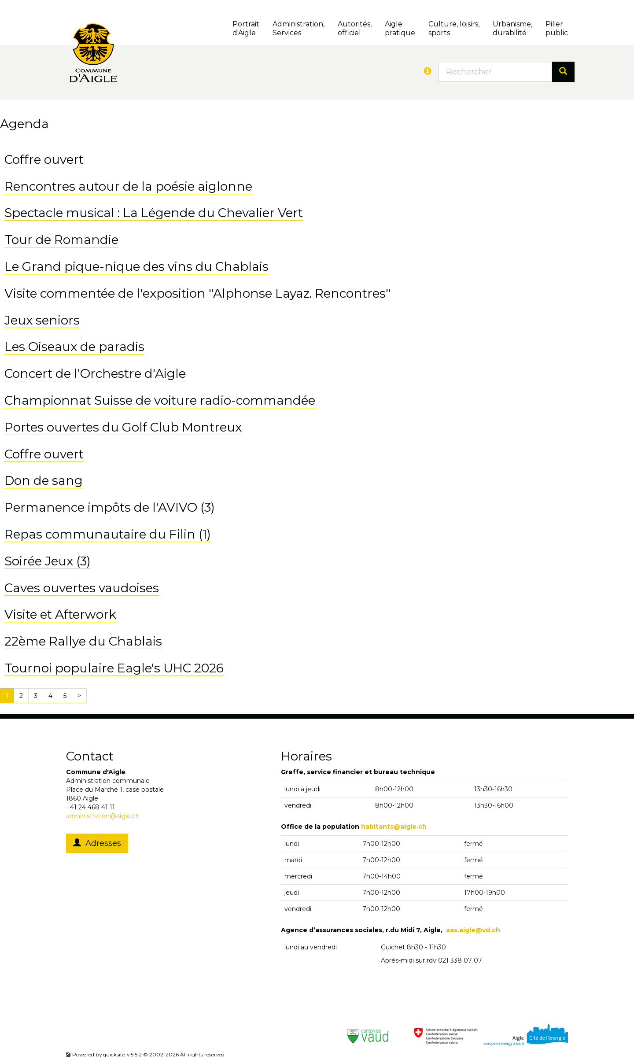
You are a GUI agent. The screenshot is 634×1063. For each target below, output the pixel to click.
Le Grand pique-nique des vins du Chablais (136, 266)
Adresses (97, 843)
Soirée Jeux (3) (47, 561)
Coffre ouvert (44, 159)
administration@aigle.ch (103, 816)
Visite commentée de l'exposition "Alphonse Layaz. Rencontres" (197, 293)
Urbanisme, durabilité (512, 28)
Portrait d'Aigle (245, 28)
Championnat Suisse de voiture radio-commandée (159, 400)
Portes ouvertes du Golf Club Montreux (123, 427)
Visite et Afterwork (60, 614)
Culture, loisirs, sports (453, 28)
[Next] (79, 695)
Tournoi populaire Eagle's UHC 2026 (114, 668)
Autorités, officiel (355, 28)
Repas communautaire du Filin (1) (107, 534)
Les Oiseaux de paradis (74, 346)
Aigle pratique (400, 28)
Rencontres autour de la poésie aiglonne (128, 186)
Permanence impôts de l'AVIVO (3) (109, 507)
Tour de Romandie (61, 239)
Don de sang (43, 480)
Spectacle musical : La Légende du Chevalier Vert (153, 212)
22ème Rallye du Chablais (83, 641)
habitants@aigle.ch (394, 826)
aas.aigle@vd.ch (473, 930)
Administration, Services (298, 28)
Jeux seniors (42, 320)
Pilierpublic (557, 28)
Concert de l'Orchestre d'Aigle (95, 373)
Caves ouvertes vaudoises (81, 587)
